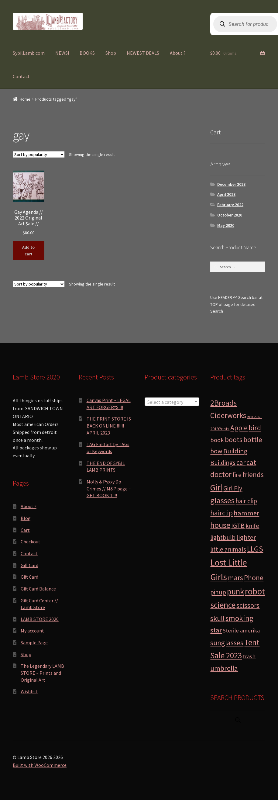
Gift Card (29, 565)
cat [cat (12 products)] (251, 462)
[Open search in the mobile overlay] (238, 719)
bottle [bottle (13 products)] (252, 439)
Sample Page (34, 642)
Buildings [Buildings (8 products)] (222, 463)
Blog (26, 518)
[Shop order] (39, 154)
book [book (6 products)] (217, 440)
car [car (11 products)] (240, 462)
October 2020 (229, 215)
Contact (21, 76)
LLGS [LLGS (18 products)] (255, 549)
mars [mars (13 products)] (235, 577)
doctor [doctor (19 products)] (221, 474)
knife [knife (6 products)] (252, 526)
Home (25, 99)
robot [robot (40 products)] (255, 591)
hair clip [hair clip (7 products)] (246, 501)
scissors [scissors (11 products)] (247, 605)
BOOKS (87, 53)
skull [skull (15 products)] (217, 618)
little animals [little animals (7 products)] (228, 549)
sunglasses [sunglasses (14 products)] (226, 642)
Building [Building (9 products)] (235, 451)
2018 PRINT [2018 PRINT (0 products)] (254, 417)
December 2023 (231, 184)
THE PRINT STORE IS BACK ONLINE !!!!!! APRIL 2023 (109, 425)
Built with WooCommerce (40, 765)
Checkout (30, 542)
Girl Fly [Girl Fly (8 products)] (232, 488)
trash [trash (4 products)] (249, 656)
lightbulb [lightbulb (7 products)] (222, 537)
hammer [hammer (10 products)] (246, 513)
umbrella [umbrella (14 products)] (224, 668)
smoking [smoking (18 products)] (239, 618)
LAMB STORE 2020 (40, 619)
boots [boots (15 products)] (233, 439)
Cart (25, 530)
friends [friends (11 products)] (253, 474)
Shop (110, 53)
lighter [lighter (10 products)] (246, 537)
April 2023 (226, 194)
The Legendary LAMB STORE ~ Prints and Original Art (42, 673)
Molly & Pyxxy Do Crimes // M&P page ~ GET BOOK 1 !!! (109, 488)
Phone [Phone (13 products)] (253, 577)
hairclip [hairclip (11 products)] (221, 512)
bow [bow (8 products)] (216, 451)
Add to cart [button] (28, 250)
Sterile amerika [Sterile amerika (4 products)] (241, 630)
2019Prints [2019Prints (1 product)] (219, 428)
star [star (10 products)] (216, 630)
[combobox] (172, 401)
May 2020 (225, 225)
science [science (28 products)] (222, 605)
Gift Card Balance (38, 589)
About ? (178, 53)
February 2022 (230, 204)
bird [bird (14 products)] (255, 427)
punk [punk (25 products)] (235, 592)
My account (32, 631)
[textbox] (172, 402)
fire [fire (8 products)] (237, 475)
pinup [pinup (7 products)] (218, 592)
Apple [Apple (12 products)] (239, 427)
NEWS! (62, 53)
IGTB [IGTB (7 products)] (238, 525)
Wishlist (29, 691)
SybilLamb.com (29, 53)
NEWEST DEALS (143, 53)
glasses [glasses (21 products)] (222, 500)
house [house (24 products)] (220, 525)
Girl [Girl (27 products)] (216, 487)
